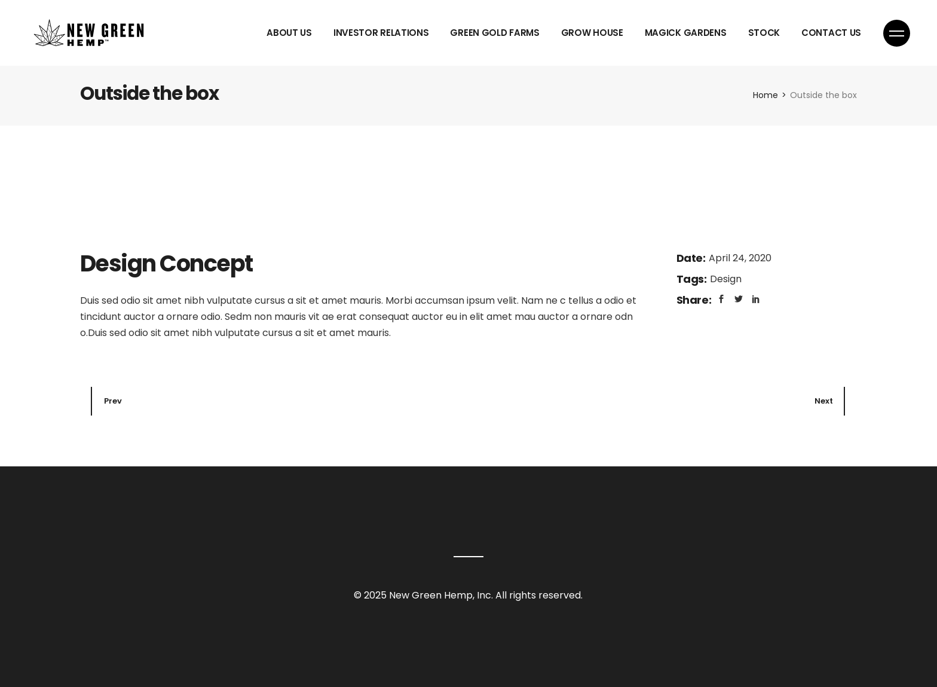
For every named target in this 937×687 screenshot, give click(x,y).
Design (726, 279)
